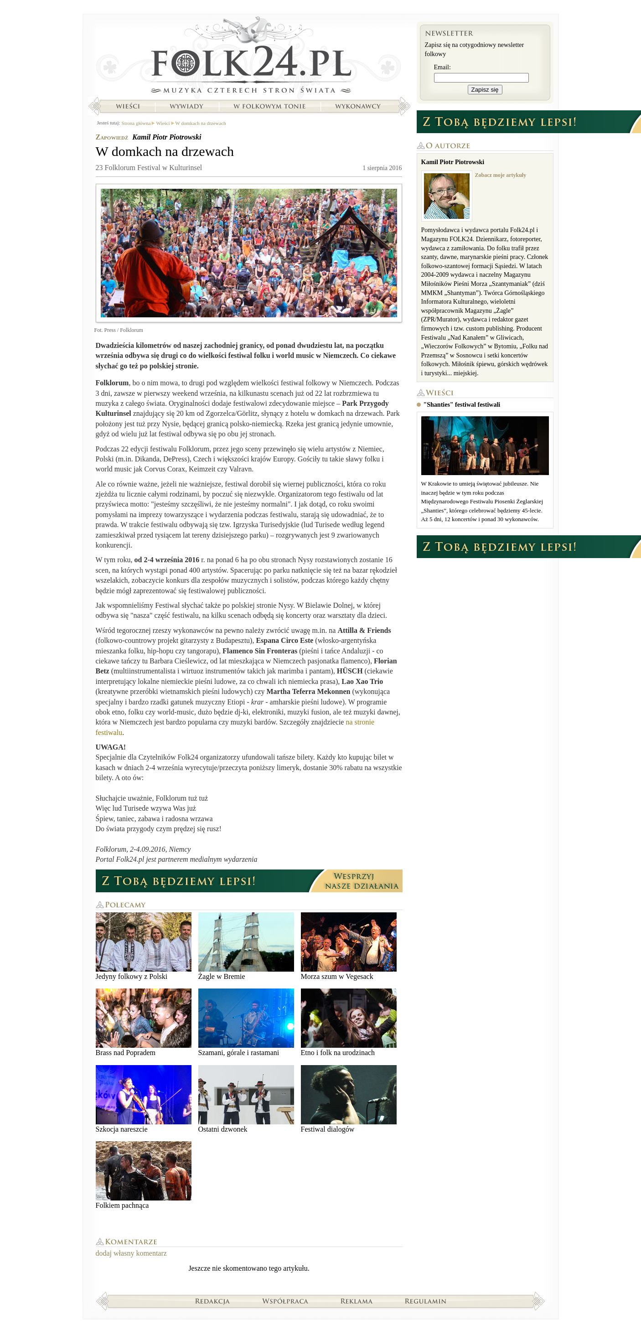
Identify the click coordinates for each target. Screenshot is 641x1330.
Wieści (128, 106)
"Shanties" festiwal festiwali (462, 404)
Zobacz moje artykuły (501, 175)
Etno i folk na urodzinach (349, 1022)
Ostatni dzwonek (246, 1099)
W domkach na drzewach (201, 123)
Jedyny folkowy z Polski (143, 946)
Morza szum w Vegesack (349, 946)
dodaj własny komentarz (131, 1253)
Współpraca (285, 1300)
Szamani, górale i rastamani (246, 1022)
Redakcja (212, 1300)
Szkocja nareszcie (143, 1099)
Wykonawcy (359, 106)
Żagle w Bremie (246, 946)
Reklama (357, 1300)
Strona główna (249, 57)
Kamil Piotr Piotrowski (166, 137)
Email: (442, 67)
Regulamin (425, 1300)
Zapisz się (485, 89)
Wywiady (186, 106)
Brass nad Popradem (143, 1022)
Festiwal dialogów (349, 1099)
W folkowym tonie (269, 106)
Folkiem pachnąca (143, 1175)
